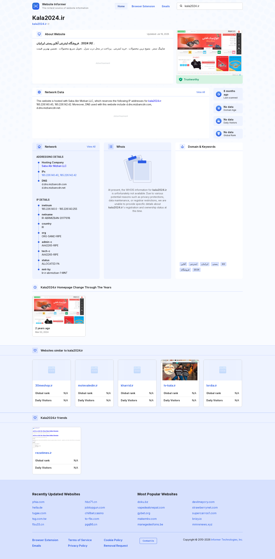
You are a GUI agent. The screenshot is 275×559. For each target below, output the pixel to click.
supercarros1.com (204, 513)
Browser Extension (143, 6)
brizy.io (197, 518)
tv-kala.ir (170, 385)
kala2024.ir (40, 23)
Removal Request (116, 545)
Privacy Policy (77, 545)
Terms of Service (80, 540)
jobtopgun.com (95, 507)
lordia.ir (211, 385)
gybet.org (144, 513)
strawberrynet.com (205, 507)
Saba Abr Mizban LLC (54, 165)
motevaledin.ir (88, 385)
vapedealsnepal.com (151, 507)
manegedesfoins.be (150, 524)
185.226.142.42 (68, 175)
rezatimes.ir (43, 453)
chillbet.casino (94, 513)
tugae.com (39, 513)
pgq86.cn (91, 524)
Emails (166, 6)
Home (121, 6)
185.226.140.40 (50, 175)
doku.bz (143, 502)
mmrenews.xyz (202, 524)
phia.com (38, 502)
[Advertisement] (102, 73)
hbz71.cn (91, 502)
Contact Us (148, 540)
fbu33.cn (38, 524)
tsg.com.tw (39, 518)
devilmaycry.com (203, 502)
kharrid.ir (127, 385)
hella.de (37, 507)
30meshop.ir (44, 385)
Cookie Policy (113, 540)
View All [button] (200, 92)
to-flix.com (92, 518)
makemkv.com (147, 518)
